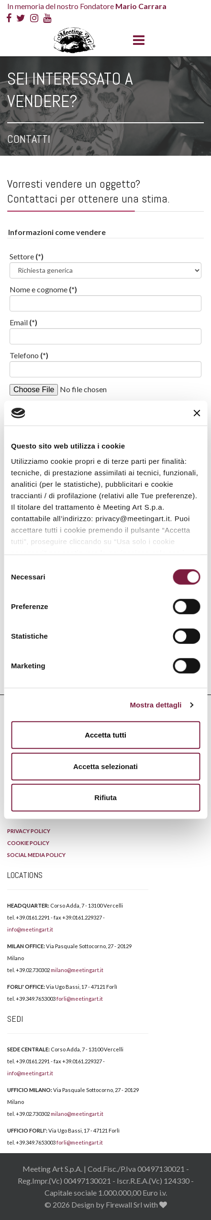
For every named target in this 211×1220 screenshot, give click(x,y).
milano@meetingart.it (77, 970)
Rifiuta (105, 797)
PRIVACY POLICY (28, 831)
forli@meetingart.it (79, 998)
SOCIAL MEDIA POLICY (36, 855)
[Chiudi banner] (196, 413)
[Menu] (136, 40)
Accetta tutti (105, 735)
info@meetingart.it (30, 929)
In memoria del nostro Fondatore (87, 6)
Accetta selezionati (105, 766)
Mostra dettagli (155, 705)
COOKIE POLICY (28, 843)
